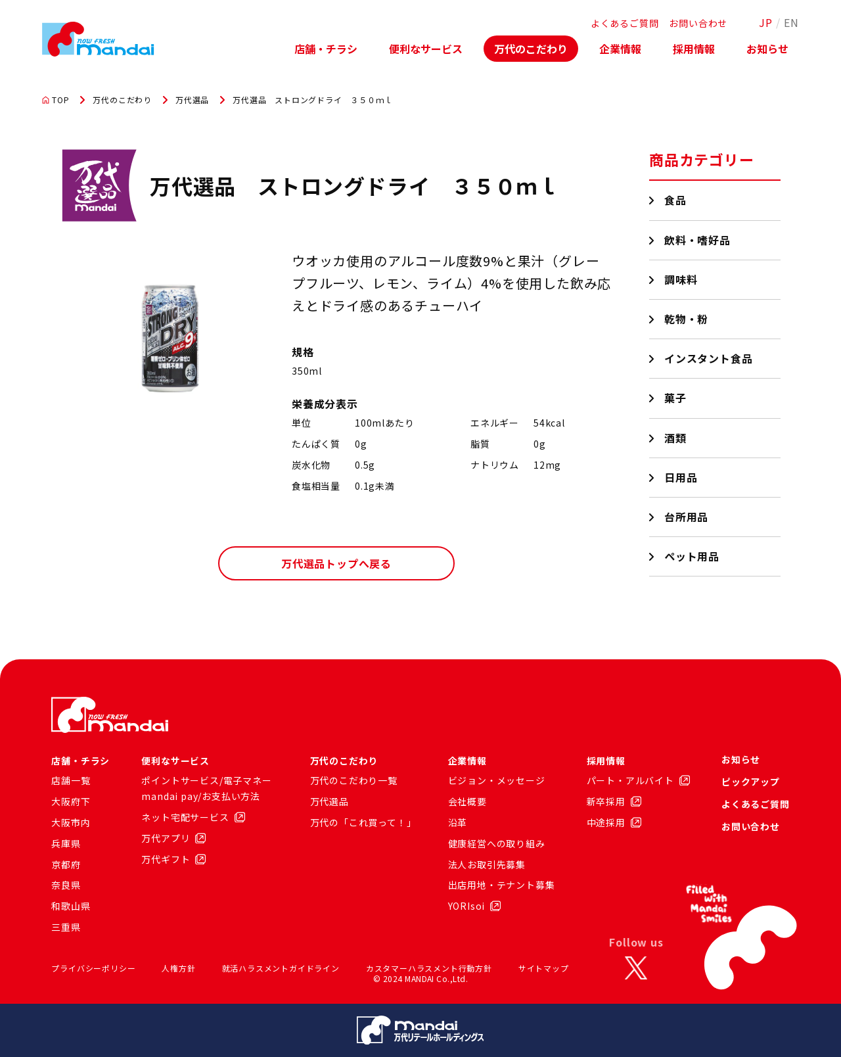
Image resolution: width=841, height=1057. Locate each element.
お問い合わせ (698, 23)
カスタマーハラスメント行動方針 (429, 968)
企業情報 (620, 49)
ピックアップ (750, 781)
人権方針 (178, 968)
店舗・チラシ (325, 49)
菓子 (676, 398)
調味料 (681, 279)
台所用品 (686, 517)
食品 (676, 200)
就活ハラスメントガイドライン (281, 968)
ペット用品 (692, 556)
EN (791, 22)
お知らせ (767, 49)
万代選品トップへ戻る (336, 563)
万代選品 (192, 100)
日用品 (681, 477)
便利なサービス (426, 49)
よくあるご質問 (625, 23)
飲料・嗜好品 (698, 240)
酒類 (676, 438)
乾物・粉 (686, 319)
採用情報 (694, 49)
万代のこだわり (531, 49)
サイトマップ (543, 968)
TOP (55, 100)
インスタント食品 (708, 358)
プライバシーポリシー (93, 968)
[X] (636, 968)
